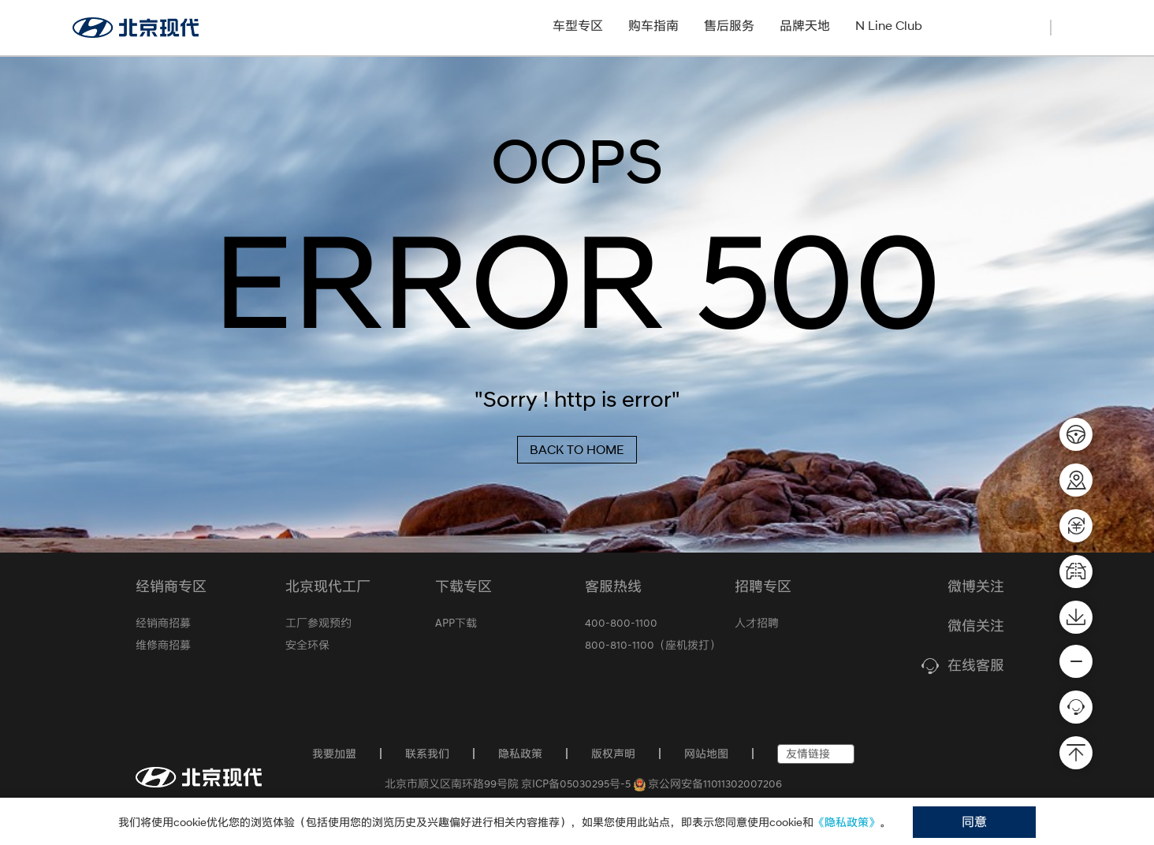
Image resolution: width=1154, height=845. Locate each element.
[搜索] (1073, 26)
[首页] (199, 777)
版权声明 (613, 753)
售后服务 (729, 25)
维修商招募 (163, 645)
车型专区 (578, 25)
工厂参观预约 (318, 623)
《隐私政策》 (846, 822)
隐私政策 (520, 753)
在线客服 (975, 666)
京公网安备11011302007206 (708, 783)
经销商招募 (983, 25)
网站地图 (706, 753)
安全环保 (307, 645)
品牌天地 (805, 25)
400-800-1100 (621, 623)
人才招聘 (757, 623)
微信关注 (975, 627)
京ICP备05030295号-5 (576, 783)
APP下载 (456, 623)
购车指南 (653, 25)
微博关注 (975, 587)
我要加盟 (334, 753)
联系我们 (427, 753)
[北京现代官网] (136, 27)
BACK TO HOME (577, 449)
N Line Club (888, 25)
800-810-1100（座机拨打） (652, 645)
